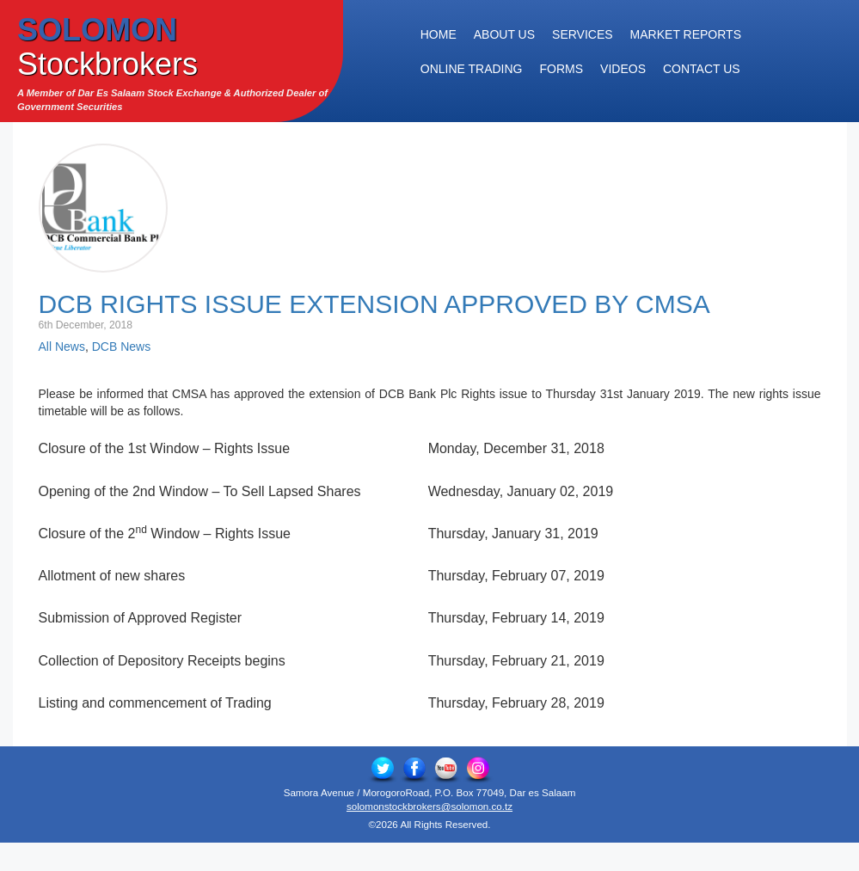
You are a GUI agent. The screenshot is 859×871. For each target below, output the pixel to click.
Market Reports (685, 34)
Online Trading (471, 69)
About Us (504, 34)
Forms (562, 69)
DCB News (121, 346)
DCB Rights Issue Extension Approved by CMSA (374, 304)
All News (62, 346)
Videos (623, 69)
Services (582, 34)
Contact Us (701, 69)
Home (438, 34)
